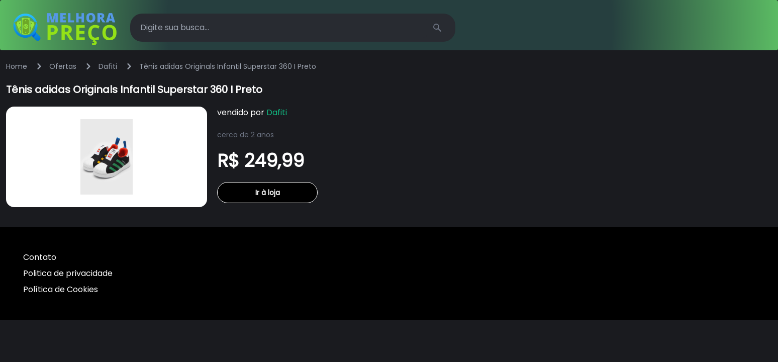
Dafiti (108, 66)
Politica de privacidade (68, 273)
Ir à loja (267, 193)
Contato (39, 257)
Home (16, 66)
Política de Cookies (60, 289)
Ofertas (62, 66)
